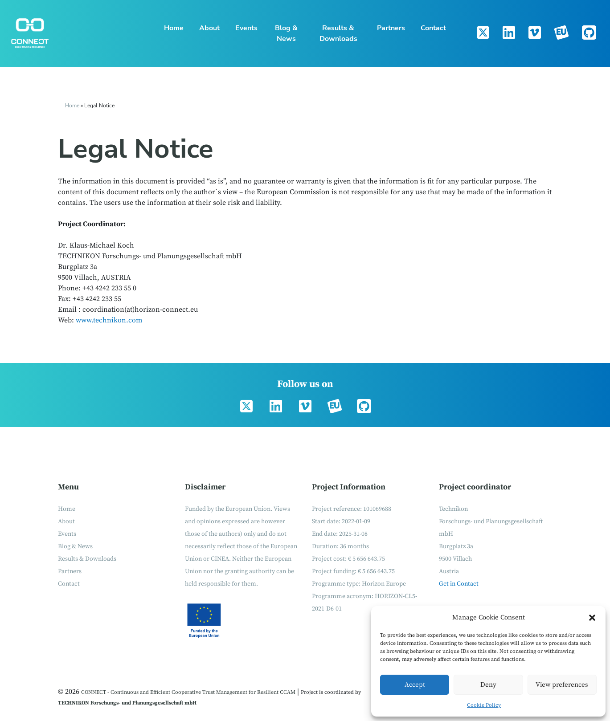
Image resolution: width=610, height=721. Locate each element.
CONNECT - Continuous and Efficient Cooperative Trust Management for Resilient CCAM (188, 692)
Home (174, 28)
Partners (391, 28)
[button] (592, 617)
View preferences (562, 684)
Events (246, 28)
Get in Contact (459, 584)
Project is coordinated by (331, 692)
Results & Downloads (338, 33)
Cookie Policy (484, 705)
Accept (415, 684)
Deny (488, 684)
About (209, 28)
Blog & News (286, 33)
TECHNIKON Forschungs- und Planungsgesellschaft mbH (127, 703)
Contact (433, 28)
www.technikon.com (109, 320)
